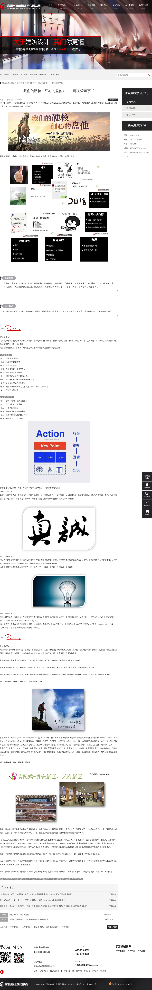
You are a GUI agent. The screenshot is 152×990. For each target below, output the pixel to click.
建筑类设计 (78, 7)
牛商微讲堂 (120, 951)
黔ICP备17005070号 (89, 984)
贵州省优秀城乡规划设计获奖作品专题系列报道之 (28, 919)
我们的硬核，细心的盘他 (19, 915)
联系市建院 (143, 7)
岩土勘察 (24, 75)
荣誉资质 (116, 7)
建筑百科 (131, 108)
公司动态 (21, 83)
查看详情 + (108, 915)
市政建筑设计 (15, 927)
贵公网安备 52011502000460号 (120, 984)
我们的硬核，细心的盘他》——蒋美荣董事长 (45, 83)
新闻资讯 (79, 971)
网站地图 (103, 971)
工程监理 (14, 75)
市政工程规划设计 (53, 927)
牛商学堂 (131, 951)
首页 (50, 7)
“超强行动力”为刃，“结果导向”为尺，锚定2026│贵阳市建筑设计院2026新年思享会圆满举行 (36, 894)
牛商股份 (141, 951)
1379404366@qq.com (138, 148)
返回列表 (113, 100)
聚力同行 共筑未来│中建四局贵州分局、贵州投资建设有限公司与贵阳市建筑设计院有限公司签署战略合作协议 (43, 906)
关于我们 (95, 971)
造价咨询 (33, 75)
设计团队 (103, 7)
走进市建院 (129, 7)
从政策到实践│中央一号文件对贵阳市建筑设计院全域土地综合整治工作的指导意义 (32, 900)
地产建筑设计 (27, 927)
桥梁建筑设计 (39, 927)
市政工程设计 (63, 7)
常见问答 (131, 115)
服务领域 (91, 7)
